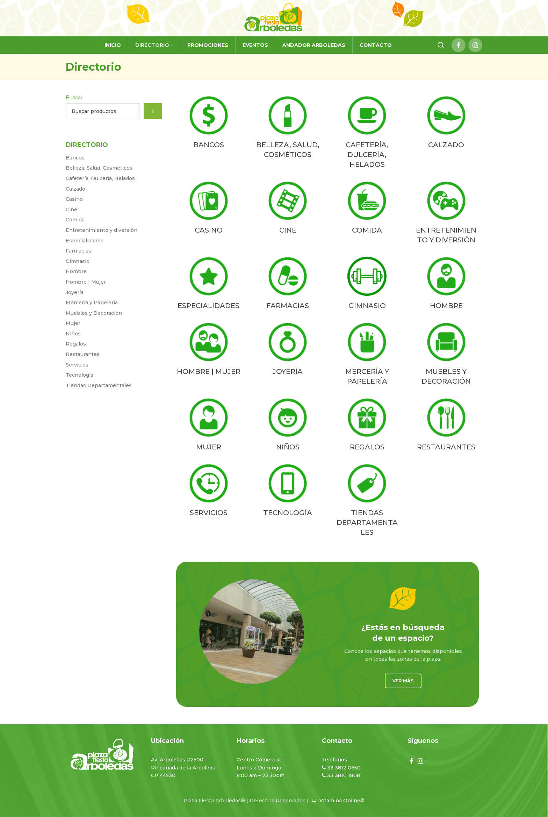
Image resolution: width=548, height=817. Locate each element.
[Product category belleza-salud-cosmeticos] (288, 128)
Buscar (74, 97)
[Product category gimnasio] (367, 284)
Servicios (77, 365)
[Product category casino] (209, 209)
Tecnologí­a (79, 375)
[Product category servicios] (209, 491)
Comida (75, 219)
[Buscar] (153, 111)
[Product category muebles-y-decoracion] (446, 355)
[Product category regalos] (367, 426)
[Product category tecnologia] (288, 491)
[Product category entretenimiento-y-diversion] (446, 214)
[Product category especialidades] (209, 284)
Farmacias (78, 251)
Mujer (73, 323)
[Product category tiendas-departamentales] (367, 501)
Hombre (76, 271)
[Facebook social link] (459, 45)
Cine (71, 209)
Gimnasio (77, 261)
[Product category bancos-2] (209, 123)
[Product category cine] (288, 209)
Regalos (76, 344)
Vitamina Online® (341, 800)
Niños (73, 334)
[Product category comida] (367, 209)
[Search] (441, 45)
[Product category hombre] (446, 284)
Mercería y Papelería (92, 302)
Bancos (75, 158)
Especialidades (84, 240)
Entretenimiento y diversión (101, 230)
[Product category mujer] (209, 426)
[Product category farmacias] (288, 284)
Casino (74, 199)
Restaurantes (83, 354)
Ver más (403, 680)
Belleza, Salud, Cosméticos (99, 168)
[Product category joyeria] (288, 350)
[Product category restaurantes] (446, 426)
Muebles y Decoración (94, 313)
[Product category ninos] (288, 426)
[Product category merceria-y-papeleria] (367, 355)
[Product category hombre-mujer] (209, 350)
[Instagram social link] (475, 45)
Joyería (75, 292)
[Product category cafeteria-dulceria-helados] (367, 133)
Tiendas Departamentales (99, 385)
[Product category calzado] (446, 123)
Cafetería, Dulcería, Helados (100, 178)
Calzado (75, 189)
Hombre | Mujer (86, 282)
